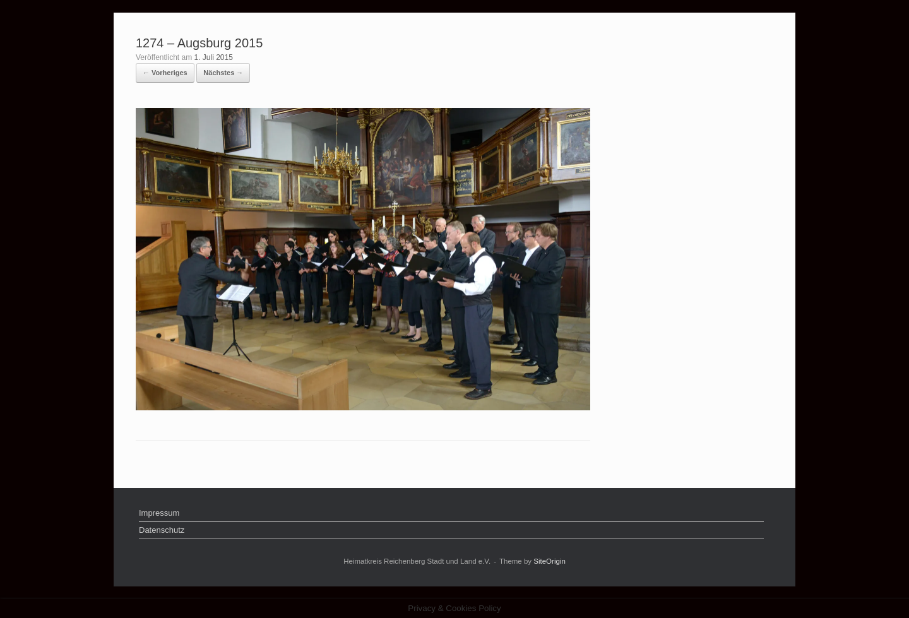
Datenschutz (161, 530)
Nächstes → (223, 72)
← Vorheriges (165, 72)
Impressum (159, 513)
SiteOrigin (549, 561)
